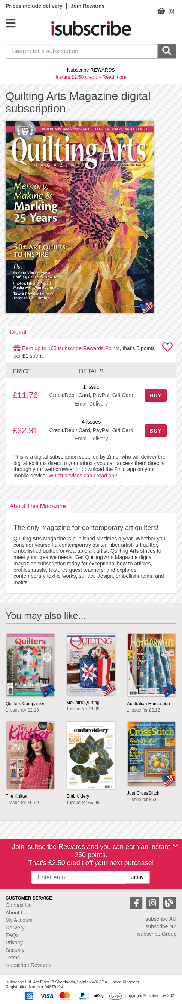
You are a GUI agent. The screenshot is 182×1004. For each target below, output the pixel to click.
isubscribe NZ (160, 926)
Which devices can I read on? (82, 476)
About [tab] (38, 506)
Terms (13, 958)
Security (15, 950)
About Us (16, 913)
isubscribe (160, 919)
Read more (115, 77)
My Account (19, 920)
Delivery (15, 928)
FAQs (12, 935)
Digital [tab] (18, 332)
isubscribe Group (156, 934)
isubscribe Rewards (28, 965)
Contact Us (18, 905)
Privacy (14, 943)
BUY (155, 395)
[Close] (175, 846)
